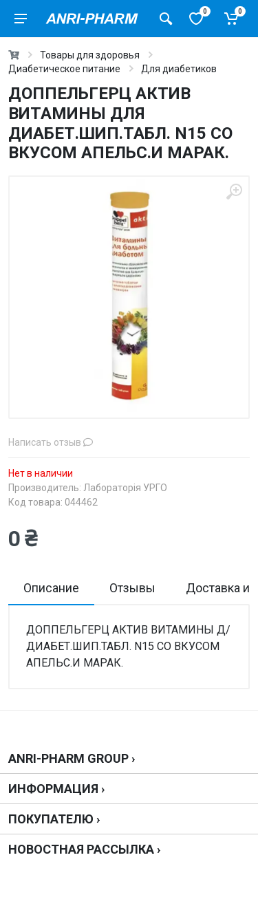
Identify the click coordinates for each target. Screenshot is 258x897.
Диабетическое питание (64, 68)
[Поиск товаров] (166, 18)
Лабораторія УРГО (125, 487)
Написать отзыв (50, 442)
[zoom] (234, 191)
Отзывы (132, 588)
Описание (51, 588)
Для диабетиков (179, 68)
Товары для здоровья (90, 55)
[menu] (20, 18)
